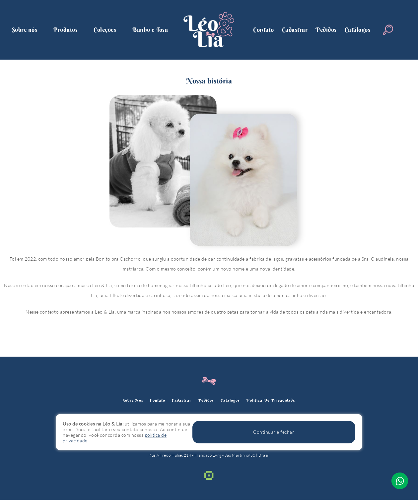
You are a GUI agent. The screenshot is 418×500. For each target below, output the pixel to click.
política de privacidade (276, 400)
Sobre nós (24, 29)
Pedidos (326, 29)
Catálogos (358, 29)
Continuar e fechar (326, 437)
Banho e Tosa (150, 29)
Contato (263, 29)
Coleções (105, 29)
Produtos (65, 29)
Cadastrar (295, 29)
